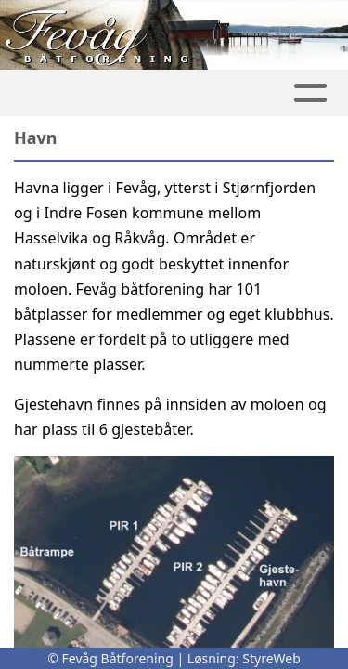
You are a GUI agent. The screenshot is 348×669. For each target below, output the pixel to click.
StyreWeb (271, 658)
